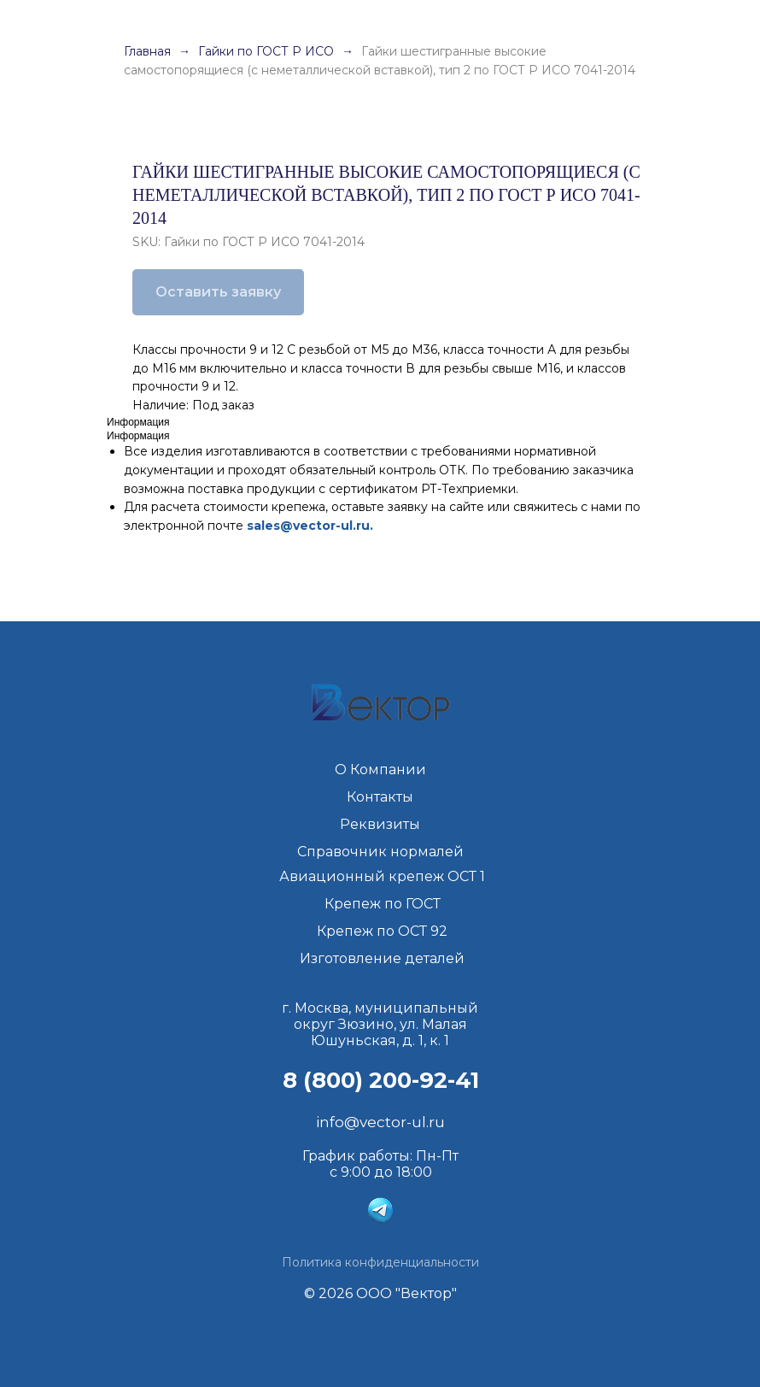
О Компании (380, 769)
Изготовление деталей (382, 958)
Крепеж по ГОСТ (382, 904)
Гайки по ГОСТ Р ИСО (267, 51)
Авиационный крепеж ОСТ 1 (382, 876)
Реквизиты (380, 824)
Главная (147, 51)
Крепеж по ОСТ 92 (382, 931)
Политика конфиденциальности (380, 1262)
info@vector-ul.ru (380, 1122)
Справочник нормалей (380, 851)
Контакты (380, 797)
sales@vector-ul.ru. (310, 525)
